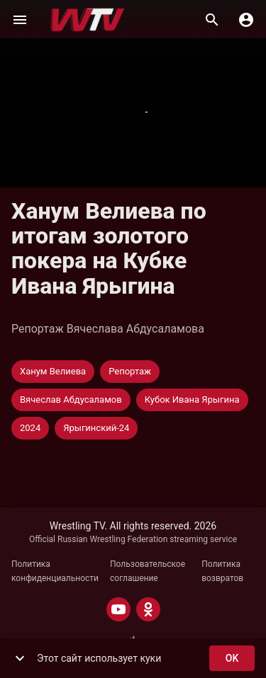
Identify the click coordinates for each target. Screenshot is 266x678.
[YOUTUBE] (118, 609)
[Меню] (20, 20)
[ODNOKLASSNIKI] (148, 609)
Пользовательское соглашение (147, 571)
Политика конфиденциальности (55, 571)
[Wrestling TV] (87, 19)
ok (232, 658)
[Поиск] (212, 20)
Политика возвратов (222, 571)
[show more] (20, 658)
